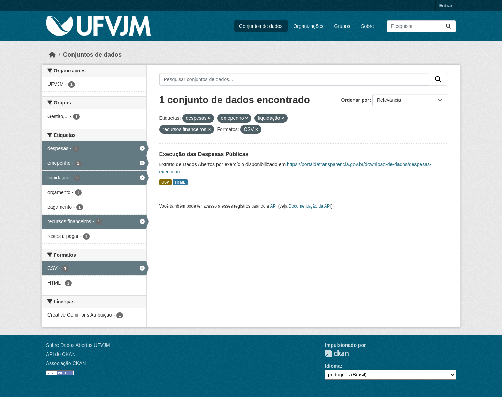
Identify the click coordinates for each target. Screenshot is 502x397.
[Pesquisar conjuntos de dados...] (421, 26)
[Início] (52, 54)
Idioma (333, 366)
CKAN (337, 353)
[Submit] (448, 26)
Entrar (445, 5)
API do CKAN (61, 354)
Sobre (367, 26)
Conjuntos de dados (261, 26)
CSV (165, 182)
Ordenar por (355, 100)
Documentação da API (310, 206)
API (273, 206)
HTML (180, 182)
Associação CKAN (66, 363)
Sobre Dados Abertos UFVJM (78, 345)
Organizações (308, 26)
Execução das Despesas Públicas (204, 154)
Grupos (342, 26)
